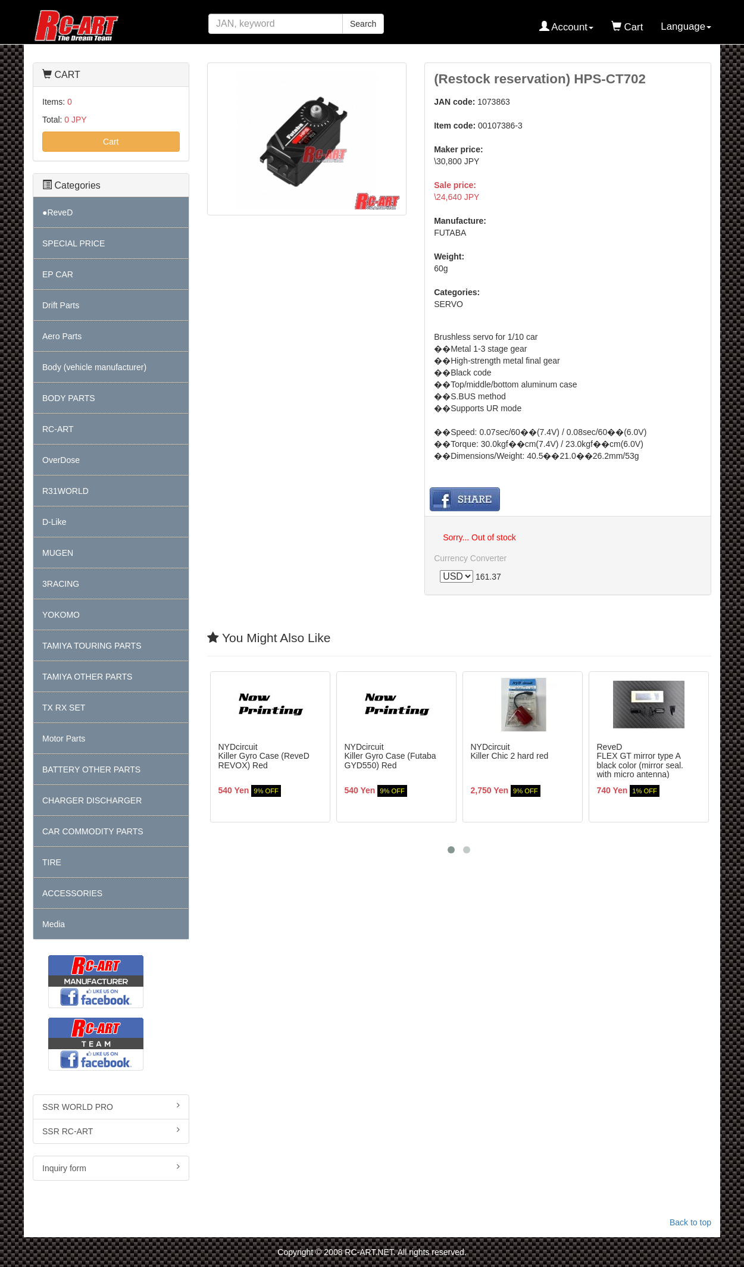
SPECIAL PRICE (73, 243)
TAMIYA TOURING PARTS (91, 645)
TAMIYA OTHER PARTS (87, 676)
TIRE (51, 862)
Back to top (690, 1222)
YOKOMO (61, 615)
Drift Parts (60, 305)
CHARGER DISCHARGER (92, 800)
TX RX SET (63, 707)
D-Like (54, 522)
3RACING (60, 584)
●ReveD (57, 212)
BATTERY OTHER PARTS (91, 769)
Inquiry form (111, 1167)
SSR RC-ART (111, 1130)
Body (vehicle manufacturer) (94, 367)
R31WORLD (65, 491)
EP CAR (57, 274)
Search (363, 24)
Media (53, 924)
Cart (110, 141)
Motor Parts (63, 738)
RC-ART (58, 429)
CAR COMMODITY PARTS (92, 831)
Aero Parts (62, 336)
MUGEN (57, 553)
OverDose (61, 460)
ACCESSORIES (72, 893)
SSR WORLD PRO (111, 1106)
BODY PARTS (68, 398)
